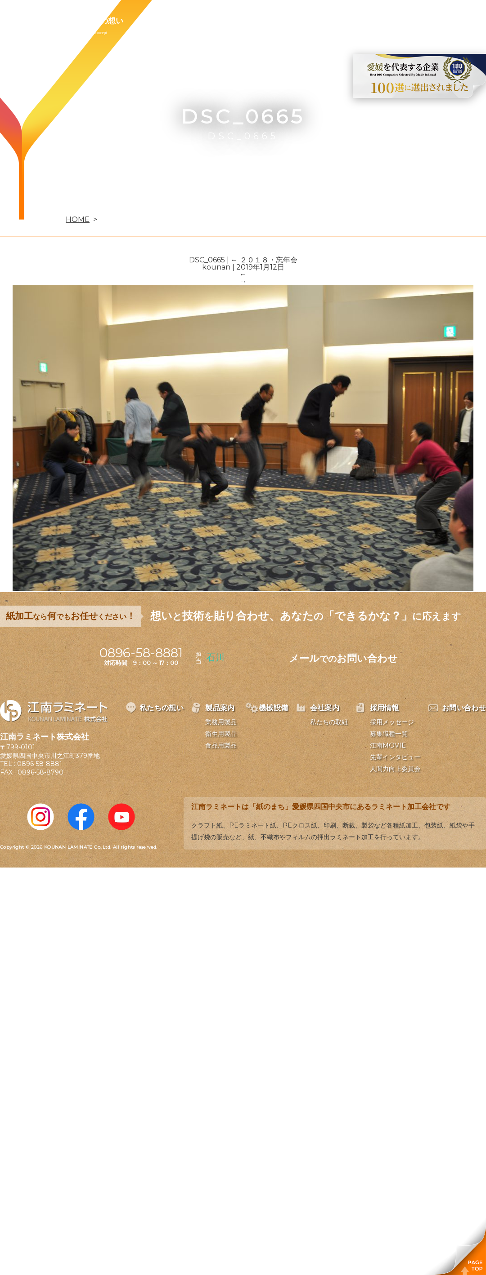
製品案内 (160, 20)
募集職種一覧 (389, 734)
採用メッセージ (392, 722)
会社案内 (264, 20)
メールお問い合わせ (343, 658)
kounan (216, 267)
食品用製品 (221, 745)
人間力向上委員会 (395, 769)
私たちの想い (100, 20)
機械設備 (212, 20)
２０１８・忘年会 (264, 260)
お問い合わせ (377, 20)
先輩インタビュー (395, 757)
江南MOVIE (388, 745)
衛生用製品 (221, 734)
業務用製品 (221, 722)
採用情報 (317, 20)
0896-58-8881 (39, 764)
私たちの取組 (329, 722)
